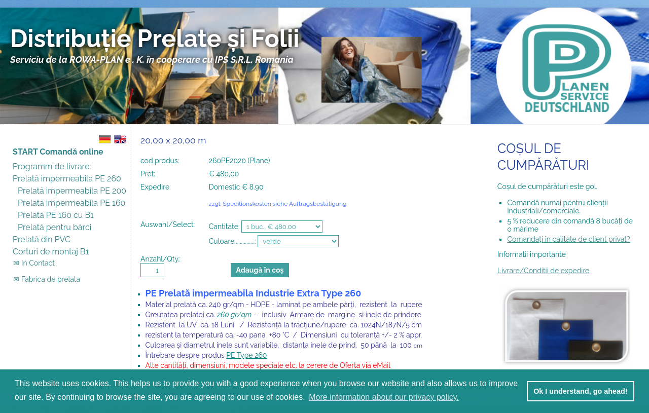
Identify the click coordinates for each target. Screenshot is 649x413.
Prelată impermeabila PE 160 (71, 203)
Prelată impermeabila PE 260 (67, 178)
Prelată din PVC (41, 239)
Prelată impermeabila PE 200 (72, 191)
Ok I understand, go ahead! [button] (580, 391)
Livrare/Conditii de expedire (543, 271)
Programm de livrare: (52, 166)
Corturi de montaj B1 (51, 251)
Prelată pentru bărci (54, 227)
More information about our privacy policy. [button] (384, 397)
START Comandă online (58, 152)
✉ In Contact (29, 263)
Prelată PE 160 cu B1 (56, 215)
